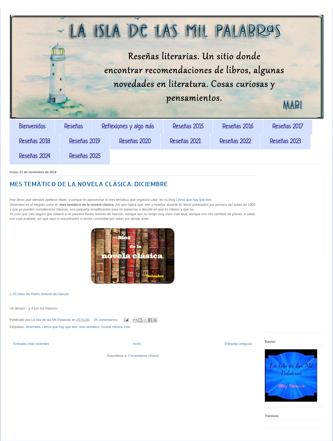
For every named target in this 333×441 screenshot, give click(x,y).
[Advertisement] (294, 250)
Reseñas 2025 (84, 156)
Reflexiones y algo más (128, 127)
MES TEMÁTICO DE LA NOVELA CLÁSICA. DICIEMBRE (89, 184)
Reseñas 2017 (287, 127)
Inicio (137, 344)
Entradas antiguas (238, 344)
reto (127, 327)
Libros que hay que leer (193, 200)
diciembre (32, 327)
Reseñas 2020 (135, 142)
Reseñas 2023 (285, 142)
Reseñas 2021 (185, 142)
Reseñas (73, 127)
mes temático (89, 327)
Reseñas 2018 (34, 142)
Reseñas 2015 (188, 127)
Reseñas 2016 (237, 127)
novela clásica (112, 327)
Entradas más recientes (31, 344)
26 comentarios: (106, 320)
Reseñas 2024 (34, 156)
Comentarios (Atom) (143, 356)
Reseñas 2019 (84, 142)
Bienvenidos (32, 127)
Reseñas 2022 (235, 142)
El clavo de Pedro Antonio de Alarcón (41, 294)
